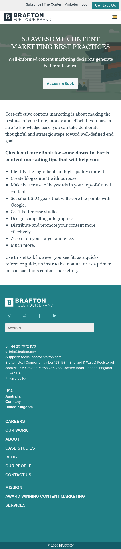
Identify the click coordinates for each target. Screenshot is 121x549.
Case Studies (20, 448)
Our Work (16, 430)
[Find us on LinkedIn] (55, 316)
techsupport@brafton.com (41, 357)
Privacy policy (16, 378)
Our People (18, 466)
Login (86, 4)
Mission (13, 487)
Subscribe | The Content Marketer (52, 4)
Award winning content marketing (45, 496)
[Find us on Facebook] (40, 316)
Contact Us (105, 5)
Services (15, 505)
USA (9, 391)
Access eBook (60, 83)
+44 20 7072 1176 (22, 346)
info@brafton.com (23, 351)
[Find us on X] (24, 316)
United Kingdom (19, 407)
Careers (15, 421)
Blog (11, 457)
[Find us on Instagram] (9, 316)
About (12, 439)
